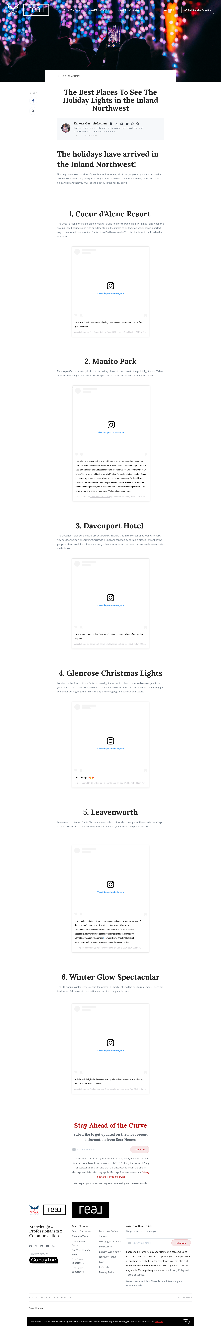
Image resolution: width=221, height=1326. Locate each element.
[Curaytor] (43, 1262)
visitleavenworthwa (104, 948)
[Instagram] (53, 1246)
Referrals (104, 1267)
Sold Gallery (105, 1246)
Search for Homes (81, 1231)
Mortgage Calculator (110, 1241)
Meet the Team (80, 1236)
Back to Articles (71, 76)
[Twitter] (36, 1246)
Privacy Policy (185, 1297)
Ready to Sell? (128, 10)
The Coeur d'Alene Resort (101, 332)
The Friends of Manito (100, 496)
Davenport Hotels (97, 644)
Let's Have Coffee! (108, 1231)
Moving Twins (106, 1272)
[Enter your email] (103, 1150)
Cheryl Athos (96, 783)
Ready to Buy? (99, 10)
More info (159, 1321)
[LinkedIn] (41, 1246)
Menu (169, 10)
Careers (103, 1236)
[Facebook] (30, 1246)
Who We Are (71, 10)
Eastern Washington (110, 1251)
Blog (101, 1262)
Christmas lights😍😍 (84, 777)
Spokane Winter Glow (99, 1089)
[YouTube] (47, 1246)
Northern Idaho (107, 1256)
